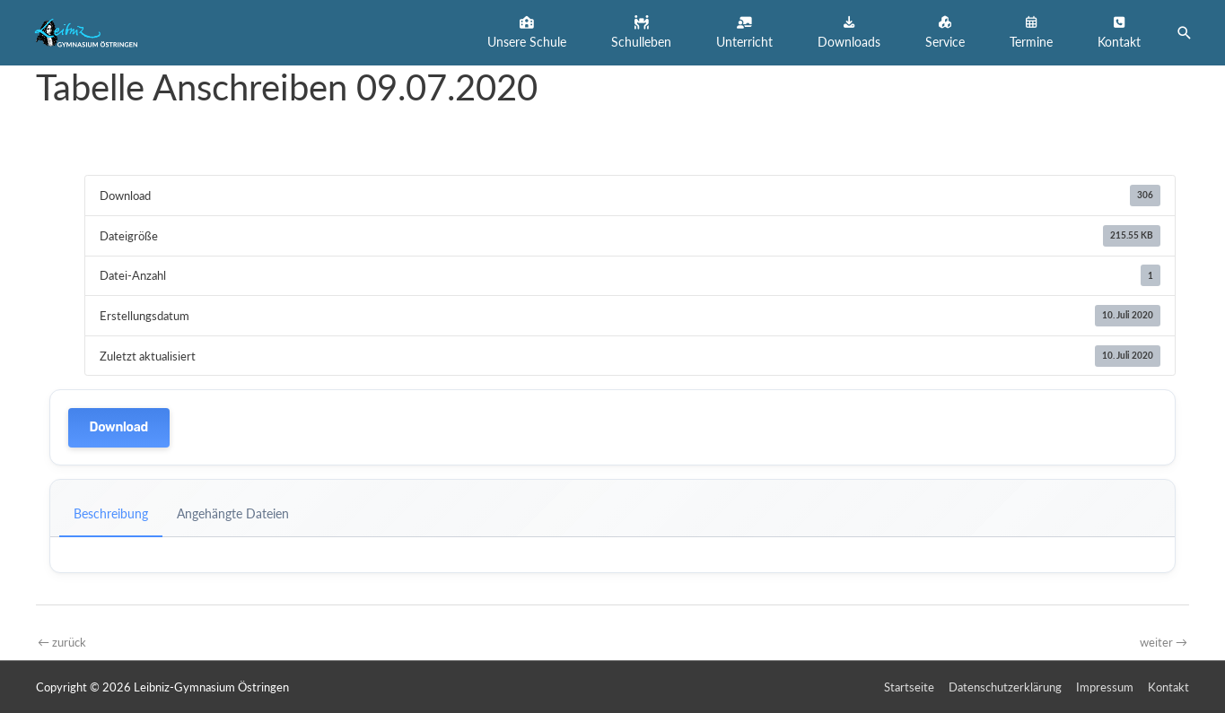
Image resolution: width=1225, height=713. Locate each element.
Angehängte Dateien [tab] (233, 513)
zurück (62, 642)
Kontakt (1168, 687)
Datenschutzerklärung (1005, 687)
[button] (527, 32)
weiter (1163, 642)
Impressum (1104, 687)
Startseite (909, 687)
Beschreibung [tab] (111, 513)
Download (119, 427)
